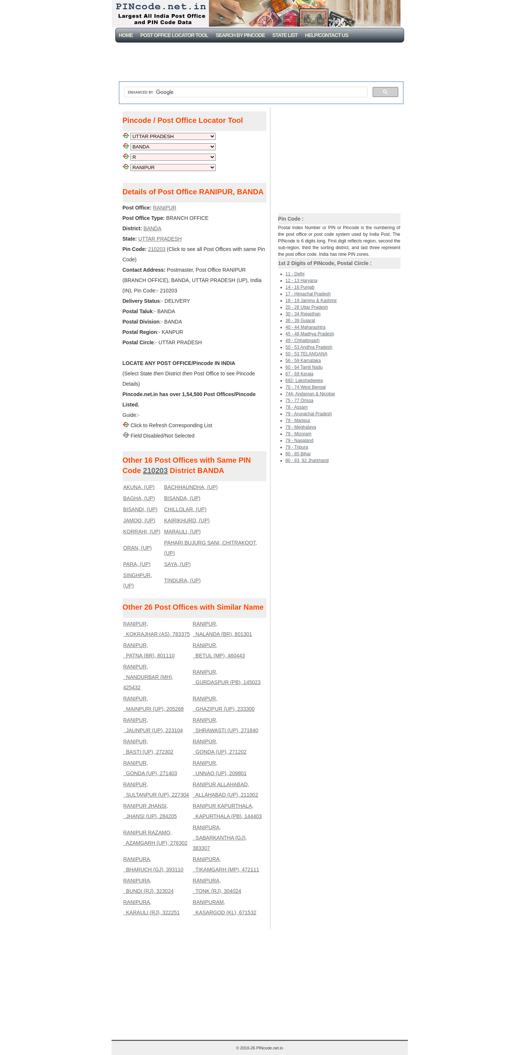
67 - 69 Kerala (299, 373)
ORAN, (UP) (137, 548)
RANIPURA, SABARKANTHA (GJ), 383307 (220, 837)
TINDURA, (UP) (182, 580)
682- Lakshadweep (304, 380)
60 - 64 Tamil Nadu (304, 367)
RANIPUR (164, 208)
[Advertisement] (261, 63)
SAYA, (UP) (177, 564)
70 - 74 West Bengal (306, 387)
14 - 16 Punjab (300, 287)
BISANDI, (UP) (140, 509)
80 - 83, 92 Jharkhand (307, 460)
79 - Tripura (297, 447)
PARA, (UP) (137, 564)
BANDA (152, 228)
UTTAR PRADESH (160, 239)
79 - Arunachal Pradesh (309, 413)
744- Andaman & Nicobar (310, 393)
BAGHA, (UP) (139, 498)
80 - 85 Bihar (298, 453)
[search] (245, 92)
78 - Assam (297, 407)
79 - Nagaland (299, 440)
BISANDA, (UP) (182, 498)
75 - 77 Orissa (299, 400)
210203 (157, 249)
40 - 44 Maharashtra (306, 327)
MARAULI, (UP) (182, 532)
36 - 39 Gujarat (300, 320)
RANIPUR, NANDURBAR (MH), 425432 (148, 677)
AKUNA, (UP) (139, 487)
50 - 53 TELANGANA (306, 353)
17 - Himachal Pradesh (308, 294)
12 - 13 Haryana (301, 280)
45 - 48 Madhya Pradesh (310, 333)
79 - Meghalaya (301, 427)
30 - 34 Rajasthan (303, 313)
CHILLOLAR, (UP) (185, 509)
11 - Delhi (295, 274)
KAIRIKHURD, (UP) (187, 520)
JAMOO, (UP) (139, 520)
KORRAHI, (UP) (141, 532)
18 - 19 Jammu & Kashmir (311, 300)
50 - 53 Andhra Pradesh (309, 347)
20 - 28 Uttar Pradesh (307, 307)
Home (126, 35)
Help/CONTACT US (326, 35)
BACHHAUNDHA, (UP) (191, 487)
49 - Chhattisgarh (303, 340)
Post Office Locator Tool (174, 35)
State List (284, 35)
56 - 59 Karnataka (303, 360)
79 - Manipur (298, 420)
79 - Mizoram (299, 433)
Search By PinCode (240, 35)
